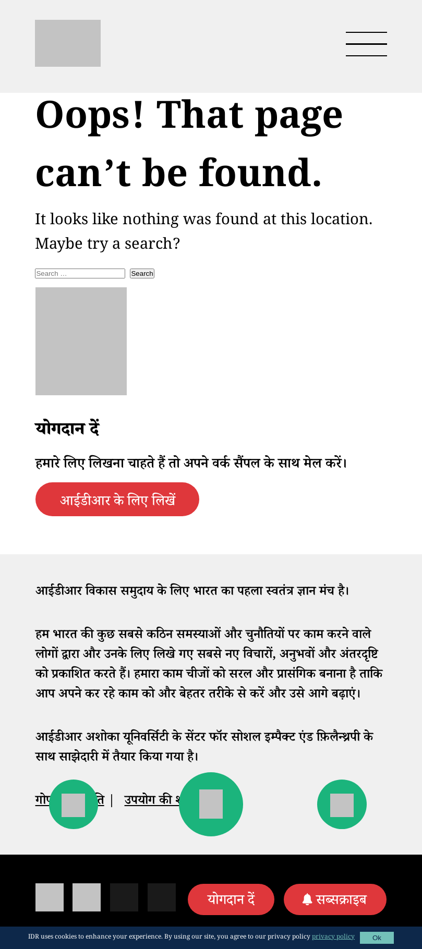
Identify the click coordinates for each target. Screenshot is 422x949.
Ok (376, 938)
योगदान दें (231, 902)
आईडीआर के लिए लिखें (117, 503)
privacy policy (333, 938)
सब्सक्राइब (341, 902)
